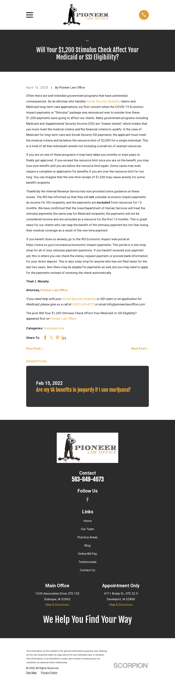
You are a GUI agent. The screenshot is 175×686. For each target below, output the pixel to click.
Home (87, 521)
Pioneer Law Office (54, 290)
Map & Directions (57, 604)
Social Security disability (103, 101)
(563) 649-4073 (83, 304)
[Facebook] (87, 499)
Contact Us (87, 570)
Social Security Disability (79, 299)
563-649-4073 (88, 479)
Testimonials (87, 562)
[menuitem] (31, 672)
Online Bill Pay (87, 553)
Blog (87, 545)
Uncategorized (54, 328)
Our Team (87, 529)
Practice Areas (87, 537)
